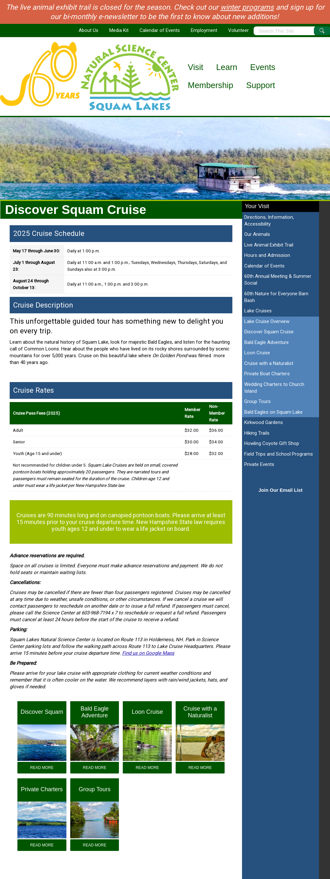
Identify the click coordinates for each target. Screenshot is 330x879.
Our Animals (257, 234)
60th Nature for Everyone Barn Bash (276, 297)
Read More (42, 768)
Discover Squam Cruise (269, 332)
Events (262, 67)
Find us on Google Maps (148, 653)
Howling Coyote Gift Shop (271, 443)
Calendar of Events (160, 30)
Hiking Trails (256, 433)
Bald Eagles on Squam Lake (273, 412)
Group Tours (257, 401)
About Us (88, 30)
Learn (226, 67)
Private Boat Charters (267, 374)
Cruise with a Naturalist (268, 363)
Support (260, 85)
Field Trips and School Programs (278, 454)
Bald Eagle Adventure (266, 342)
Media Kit (119, 30)
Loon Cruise (257, 353)
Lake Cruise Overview (266, 321)
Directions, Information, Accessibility (269, 220)
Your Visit (257, 206)
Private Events (259, 464)
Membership (210, 85)
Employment (204, 30)
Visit (195, 67)
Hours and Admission (267, 255)
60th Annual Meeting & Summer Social (277, 279)
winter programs (247, 7)
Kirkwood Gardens (263, 422)
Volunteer (238, 30)
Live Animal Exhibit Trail (268, 245)
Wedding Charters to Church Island (274, 387)
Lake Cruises (258, 311)
